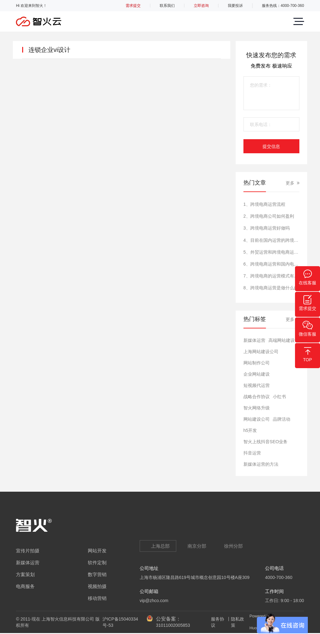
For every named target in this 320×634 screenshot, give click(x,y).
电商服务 (25, 586)
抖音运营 (252, 452)
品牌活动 (281, 419)
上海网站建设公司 (260, 351)
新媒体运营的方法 (260, 464)
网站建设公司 (256, 419)
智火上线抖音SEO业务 (265, 441)
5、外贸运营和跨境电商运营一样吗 (271, 252)
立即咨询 (201, 6)
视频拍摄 (97, 586)
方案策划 (25, 574)
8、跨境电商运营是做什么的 (270, 287)
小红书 (279, 396)
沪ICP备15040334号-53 (120, 622)
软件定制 (97, 562)
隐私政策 (237, 622)
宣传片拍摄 (27, 550)
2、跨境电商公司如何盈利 (268, 216)
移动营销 (97, 598)
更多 (290, 182)
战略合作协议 (256, 396)
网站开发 (97, 550)
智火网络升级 (256, 407)
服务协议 (217, 622)
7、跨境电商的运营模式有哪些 (271, 275)
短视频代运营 (256, 385)
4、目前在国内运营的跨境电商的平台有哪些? (271, 240)
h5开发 (250, 430)
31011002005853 (173, 625)
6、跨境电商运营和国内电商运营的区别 (271, 263)
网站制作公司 (256, 362)
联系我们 (167, 6)
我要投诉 (235, 6)
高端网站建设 (281, 340)
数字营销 (97, 574)
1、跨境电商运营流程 (264, 204)
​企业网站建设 (256, 374)
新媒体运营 (254, 340)
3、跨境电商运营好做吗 (266, 228)
